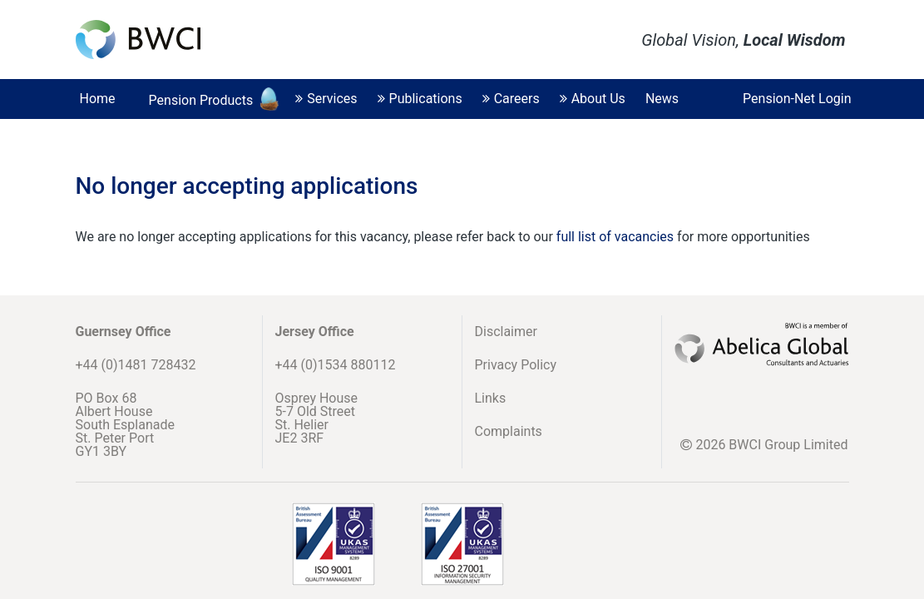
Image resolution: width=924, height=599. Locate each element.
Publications (420, 98)
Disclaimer (506, 331)
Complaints (508, 431)
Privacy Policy (516, 365)
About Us (592, 98)
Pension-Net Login (797, 98)
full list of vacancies (616, 237)
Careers (511, 98)
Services (326, 98)
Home (98, 98)
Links (490, 398)
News (662, 98)
